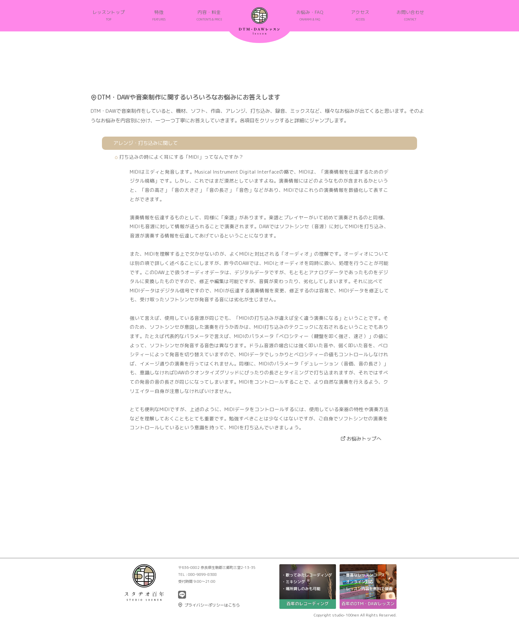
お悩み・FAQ (309, 15)
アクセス (360, 15)
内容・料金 (209, 15)
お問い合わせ (410, 15)
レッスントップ (108, 15)
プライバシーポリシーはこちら (212, 605)
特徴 (158, 15)
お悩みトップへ (364, 438)
